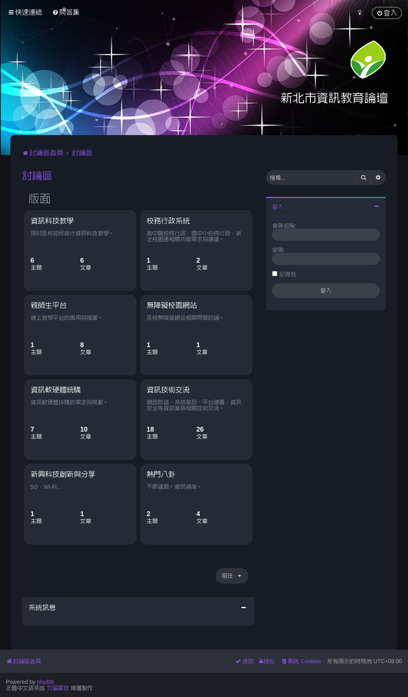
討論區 (37, 175)
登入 (277, 207)
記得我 (287, 274)
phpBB (45, 682)
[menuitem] (66, 12)
